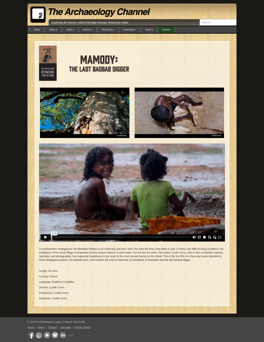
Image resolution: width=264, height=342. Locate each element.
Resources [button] (108, 29)
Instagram (39, 335)
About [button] (149, 29)
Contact (52, 327)
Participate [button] (130, 29)
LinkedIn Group (63, 335)
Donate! (166, 29)
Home (37, 29)
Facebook (31, 335)
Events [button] (87, 29)
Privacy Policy (83, 327)
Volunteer (65, 327)
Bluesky (55, 335)
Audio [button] (70, 29)
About (41, 327)
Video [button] (53, 29)
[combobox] (218, 22)
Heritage (70, 335)
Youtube (47, 335)
